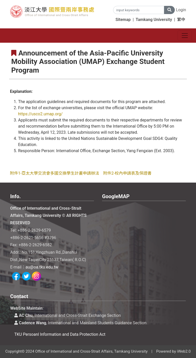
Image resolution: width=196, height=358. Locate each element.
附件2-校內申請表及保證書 (127, 173)
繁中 (181, 19)
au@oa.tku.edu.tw (42, 267)
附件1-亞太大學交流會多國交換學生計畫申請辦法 (54, 173)
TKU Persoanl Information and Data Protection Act (59, 334)
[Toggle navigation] (185, 35)
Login (181, 9)
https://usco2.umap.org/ (40, 113)
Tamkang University (154, 19)
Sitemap (123, 19)
